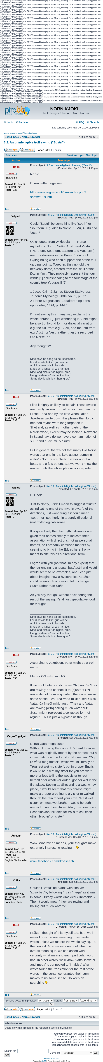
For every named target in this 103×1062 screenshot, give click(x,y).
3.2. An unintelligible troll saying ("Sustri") (34, 142)
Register (22, 122)
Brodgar (35, 137)
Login (9, 122)
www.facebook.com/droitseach (52, 861)
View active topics (30, 133)
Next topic (92, 155)
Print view (12, 155)
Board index (12, 137)
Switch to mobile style (51, 1059)
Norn (25, 137)
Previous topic (75, 155)
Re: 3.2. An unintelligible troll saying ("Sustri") (71, 214)
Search (93, 122)
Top (7, 209)
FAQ (80, 122)
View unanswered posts (13, 133)
